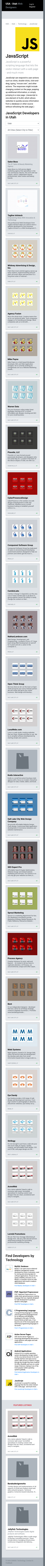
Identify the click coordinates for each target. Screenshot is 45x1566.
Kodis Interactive (15, 775)
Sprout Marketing (16, 913)
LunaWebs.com (15, 729)
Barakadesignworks (17, 1483)
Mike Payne (13, 359)
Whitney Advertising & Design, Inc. (21, 266)
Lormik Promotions (16, 1234)
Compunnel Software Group (20, 545)
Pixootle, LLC (14, 452)
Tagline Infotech (15, 215)
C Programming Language (25, 1310)
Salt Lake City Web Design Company (20, 820)
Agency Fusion (14, 313)
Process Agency (15, 958)
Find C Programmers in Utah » (24, 1328)
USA (8, 3)
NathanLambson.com (17, 636)
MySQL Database (21, 1266)
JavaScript (33, 24)
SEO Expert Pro (15, 867)
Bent (10, 1004)
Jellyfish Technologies (18, 1529)
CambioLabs (13, 591)
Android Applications (23, 1351)
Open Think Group (16, 684)
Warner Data (13, 406)
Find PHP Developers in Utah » (24, 1304)
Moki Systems (14, 1049)
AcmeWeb (12, 1186)
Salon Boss (13, 161)
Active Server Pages (23, 1334)
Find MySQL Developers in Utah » (25, 1286)
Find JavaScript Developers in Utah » (26, 1389)
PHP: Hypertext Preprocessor (26, 1292)
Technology (22, 24)
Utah (13, 24)
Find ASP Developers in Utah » (24, 1345)
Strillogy (11, 1141)
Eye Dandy (12, 1095)
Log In (31, 4)
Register (32, 7)
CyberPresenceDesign (18, 498)
